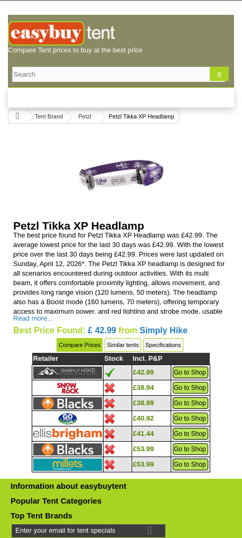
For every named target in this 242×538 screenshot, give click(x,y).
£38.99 (143, 403)
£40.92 (143, 418)
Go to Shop (190, 372)
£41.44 (143, 433)
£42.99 (143, 372)
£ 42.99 (102, 330)
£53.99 (143, 449)
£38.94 (143, 387)
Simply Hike (163, 330)
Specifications (163, 345)
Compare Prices (79, 345)
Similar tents (123, 345)
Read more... (33, 318)
